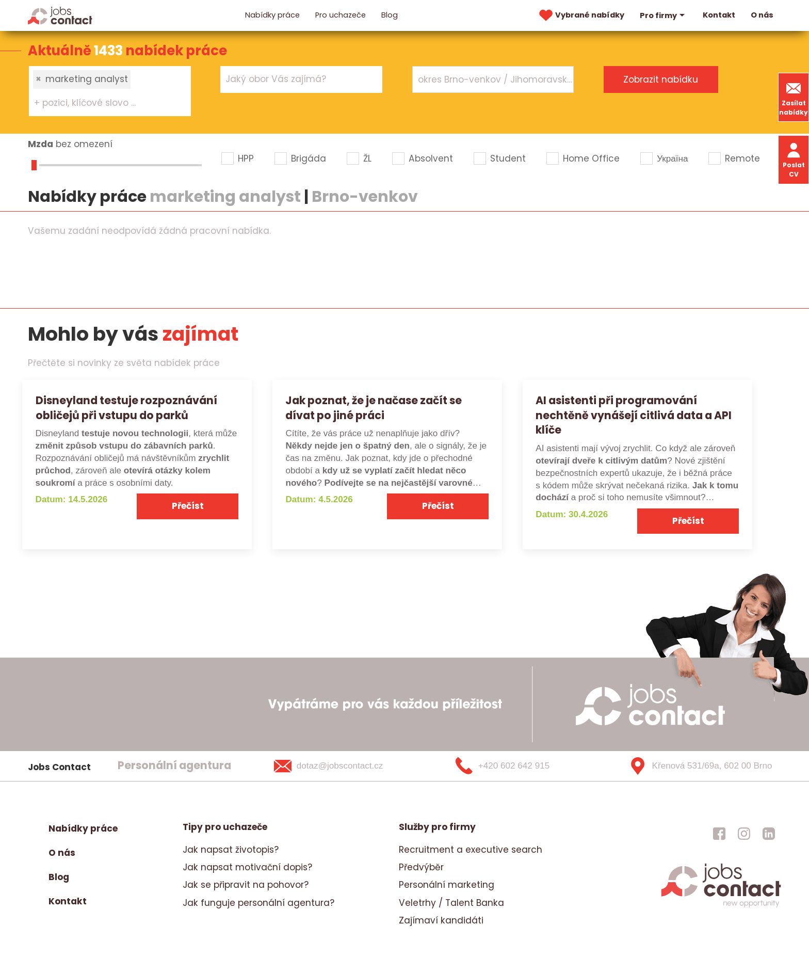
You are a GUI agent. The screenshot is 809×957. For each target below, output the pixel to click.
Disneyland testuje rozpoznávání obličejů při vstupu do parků (126, 408)
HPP (246, 158)
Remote (742, 158)
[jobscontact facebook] (719, 833)
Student (508, 158)
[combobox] (110, 91)
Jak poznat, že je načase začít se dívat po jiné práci (373, 408)
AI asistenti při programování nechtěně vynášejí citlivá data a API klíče (634, 415)
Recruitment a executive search (470, 849)
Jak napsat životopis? (231, 849)
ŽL (367, 158)
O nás (762, 15)
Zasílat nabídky (793, 97)
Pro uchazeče (340, 15)
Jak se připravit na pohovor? (246, 885)
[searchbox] (103, 103)
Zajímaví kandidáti (441, 920)
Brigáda (308, 158)
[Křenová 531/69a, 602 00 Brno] (697, 766)
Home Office (591, 158)
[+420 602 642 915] (519, 766)
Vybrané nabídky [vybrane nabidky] (580, 15)
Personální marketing (446, 885)
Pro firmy (663, 15)
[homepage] (721, 906)
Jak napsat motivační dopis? (247, 867)
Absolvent (431, 158)
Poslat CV (794, 159)
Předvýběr (421, 867)
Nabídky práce (272, 15)
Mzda (40, 144)
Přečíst (188, 506)
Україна (672, 158)
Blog (389, 15)
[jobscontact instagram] (744, 833)
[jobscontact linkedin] (768, 833)
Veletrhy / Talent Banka (451, 903)
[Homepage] (60, 15)
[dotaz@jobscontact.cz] (342, 766)
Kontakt (719, 15)
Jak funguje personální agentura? (258, 903)
